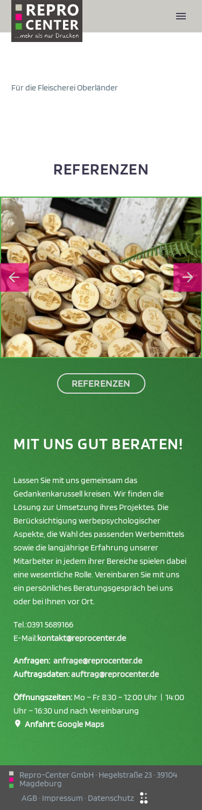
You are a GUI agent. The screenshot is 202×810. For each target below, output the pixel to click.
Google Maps (80, 724)
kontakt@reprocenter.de (81, 638)
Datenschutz (111, 798)
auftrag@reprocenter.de (115, 674)
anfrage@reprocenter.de (97, 660)
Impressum (62, 798)
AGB (29, 798)
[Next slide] (187, 277)
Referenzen (101, 383)
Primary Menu (181, 16)
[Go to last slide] (14, 277)
